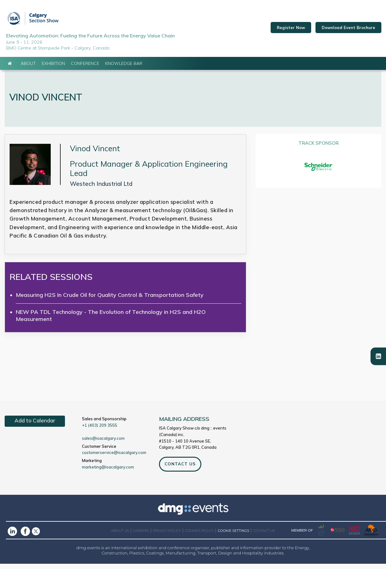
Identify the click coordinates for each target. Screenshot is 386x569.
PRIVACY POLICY (167, 536)
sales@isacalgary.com (103, 443)
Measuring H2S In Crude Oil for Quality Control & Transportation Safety (110, 300)
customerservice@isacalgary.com (114, 458)
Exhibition (53, 68)
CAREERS (141, 536)
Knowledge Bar (123, 68)
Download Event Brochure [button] (348, 30)
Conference (85, 68)
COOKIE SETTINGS (233, 536)
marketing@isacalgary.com (108, 472)
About (28, 68)
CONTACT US (180, 469)
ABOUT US (120, 536)
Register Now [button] (291, 30)
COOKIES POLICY (199, 536)
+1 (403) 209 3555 (99, 430)
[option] (318, 172)
